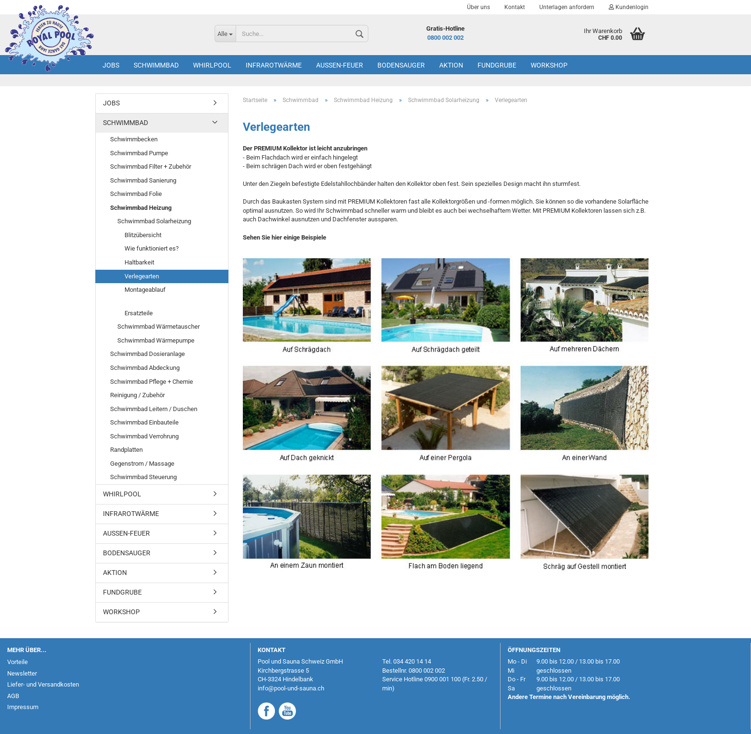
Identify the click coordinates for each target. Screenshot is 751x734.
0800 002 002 (445, 37)
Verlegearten (142, 276)
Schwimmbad (156, 65)
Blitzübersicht (143, 235)
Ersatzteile (139, 313)
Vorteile (17, 661)
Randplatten (126, 449)
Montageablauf (145, 289)
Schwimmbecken (134, 139)
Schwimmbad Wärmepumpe (155, 340)
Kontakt (514, 7)
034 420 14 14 (412, 661)
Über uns (478, 7)
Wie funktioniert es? (152, 248)
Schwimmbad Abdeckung (145, 367)
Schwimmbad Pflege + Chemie (151, 381)
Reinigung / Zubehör (137, 395)
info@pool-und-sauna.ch (291, 688)
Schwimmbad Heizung (140, 207)
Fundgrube (497, 65)
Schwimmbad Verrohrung (144, 436)
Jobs (110, 65)
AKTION (451, 65)
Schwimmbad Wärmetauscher (158, 326)
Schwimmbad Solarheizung (154, 221)
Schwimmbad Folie (136, 193)
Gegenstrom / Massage (142, 463)
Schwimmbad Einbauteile (144, 422)
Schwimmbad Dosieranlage (147, 353)
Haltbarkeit (139, 262)
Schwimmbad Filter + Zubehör (150, 166)
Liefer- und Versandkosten (43, 684)
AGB (13, 696)
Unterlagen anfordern (566, 7)
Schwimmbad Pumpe (139, 153)
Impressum (22, 707)
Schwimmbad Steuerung (143, 477)
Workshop (549, 65)
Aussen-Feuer (339, 65)
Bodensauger (401, 65)
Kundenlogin (629, 7)
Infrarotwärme (274, 65)
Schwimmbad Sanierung (143, 180)
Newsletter (22, 673)
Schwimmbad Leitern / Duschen (153, 409)
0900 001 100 (442, 679)
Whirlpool (212, 65)
